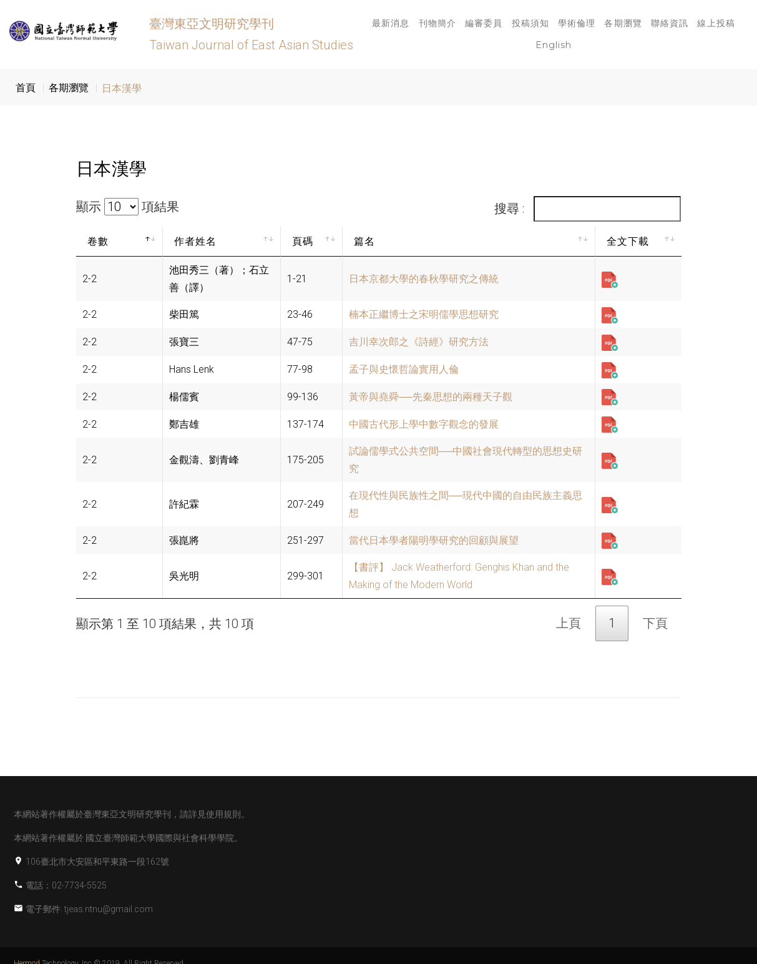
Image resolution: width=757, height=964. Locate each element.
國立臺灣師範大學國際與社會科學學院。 (164, 838)
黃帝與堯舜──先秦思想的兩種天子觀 (431, 397)
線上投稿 (716, 23)
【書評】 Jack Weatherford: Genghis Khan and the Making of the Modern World (459, 576)
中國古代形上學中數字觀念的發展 (424, 424)
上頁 (568, 623)
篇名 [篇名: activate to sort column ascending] (365, 241)
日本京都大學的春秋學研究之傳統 (424, 279)
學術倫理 (576, 23)
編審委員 (483, 23)
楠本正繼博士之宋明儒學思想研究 (424, 314)
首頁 (26, 88)
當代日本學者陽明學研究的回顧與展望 (434, 540)
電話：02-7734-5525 (66, 885)
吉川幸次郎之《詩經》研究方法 (419, 342)
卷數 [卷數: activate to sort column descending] (98, 241)
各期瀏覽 (623, 23)
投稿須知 (530, 23)
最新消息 (390, 23)
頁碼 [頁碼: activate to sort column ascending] (303, 241)
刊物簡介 (437, 23)
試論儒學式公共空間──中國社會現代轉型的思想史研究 (466, 460)
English (553, 45)
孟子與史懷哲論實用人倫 (404, 369)
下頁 (655, 623)
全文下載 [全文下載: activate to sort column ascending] (628, 241)
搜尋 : (587, 208)
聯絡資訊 (669, 23)
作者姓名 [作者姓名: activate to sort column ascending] (195, 241)
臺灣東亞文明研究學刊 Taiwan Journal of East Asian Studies (251, 34)
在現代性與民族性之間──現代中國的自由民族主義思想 (466, 504)
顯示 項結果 (127, 206)
